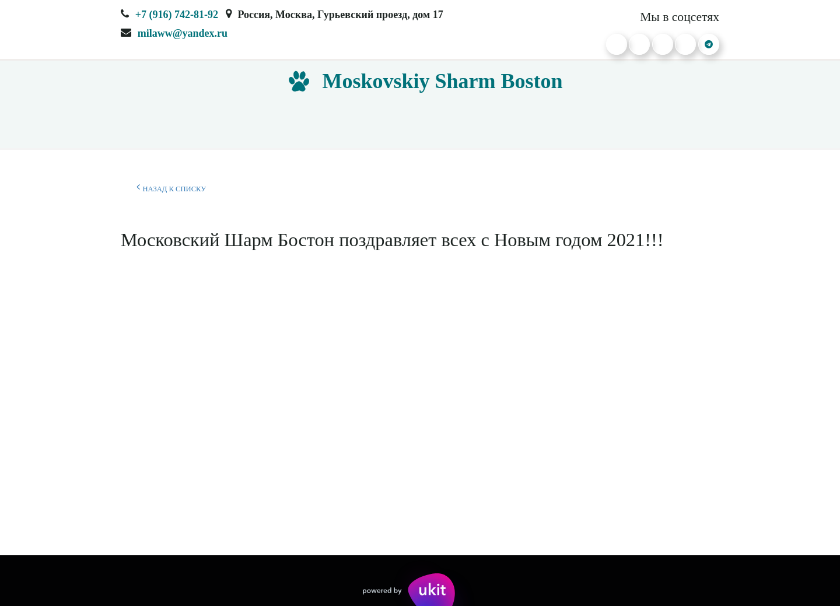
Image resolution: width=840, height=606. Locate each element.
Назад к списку (171, 187)
